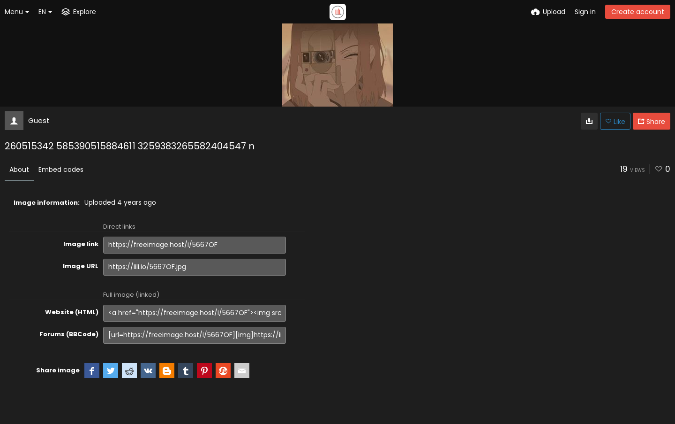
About (19, 169)
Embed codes (60, 169)
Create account (637, 11)
